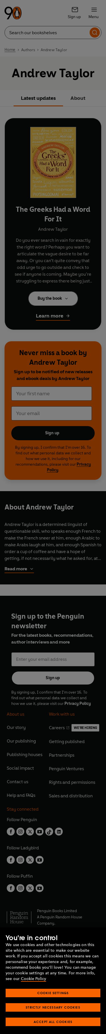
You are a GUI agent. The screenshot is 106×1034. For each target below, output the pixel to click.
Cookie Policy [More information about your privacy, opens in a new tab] (33, 984)
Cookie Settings (53, 999)
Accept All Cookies (53, 1028)
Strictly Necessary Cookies (53, 1013)
